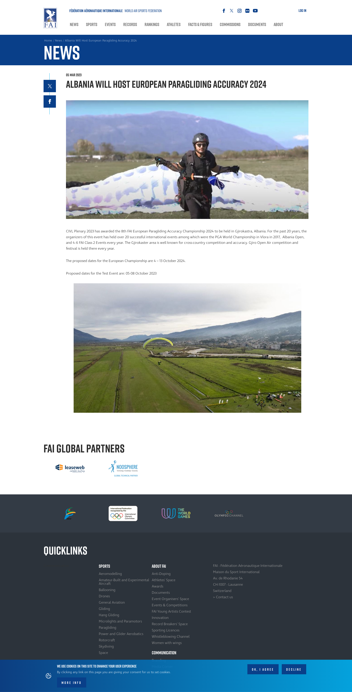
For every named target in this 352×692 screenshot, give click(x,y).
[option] (70, 468)
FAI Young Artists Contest (171, 611)
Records (130, 24)
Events (110, 24)
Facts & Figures (200, 24)
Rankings (152, 24)
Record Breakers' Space (170, 624)
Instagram (239, 11)
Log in (302, 10)
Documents (257, 24)
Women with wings (167, 642)
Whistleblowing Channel (170, 636)
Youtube (255, 11)
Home (50, 18)
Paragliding (107, 627)
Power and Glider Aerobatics (121, 633)
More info (72, 682)
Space (103, 652)
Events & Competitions (169, 605)
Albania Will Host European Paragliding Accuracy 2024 (101, 41)
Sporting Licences (165, 630)
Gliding (104, 608)
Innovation (160, 617)
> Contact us (223, 597)
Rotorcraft (107, 640)
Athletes (173, 24)
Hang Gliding (109, 615)
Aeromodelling (110, 573)
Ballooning (107, 589)
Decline (294, 669)
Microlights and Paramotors (120, 621)
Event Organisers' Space (170, 598)
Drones (104, 596)
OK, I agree (263, 669)
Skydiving (106, 646)
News (74, 24)
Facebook (224, 11)
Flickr (247, 11)
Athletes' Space (163, 580)
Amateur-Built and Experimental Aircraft (124, 582)
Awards (157, 586)
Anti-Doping (161, 573)
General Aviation (112, 602)
